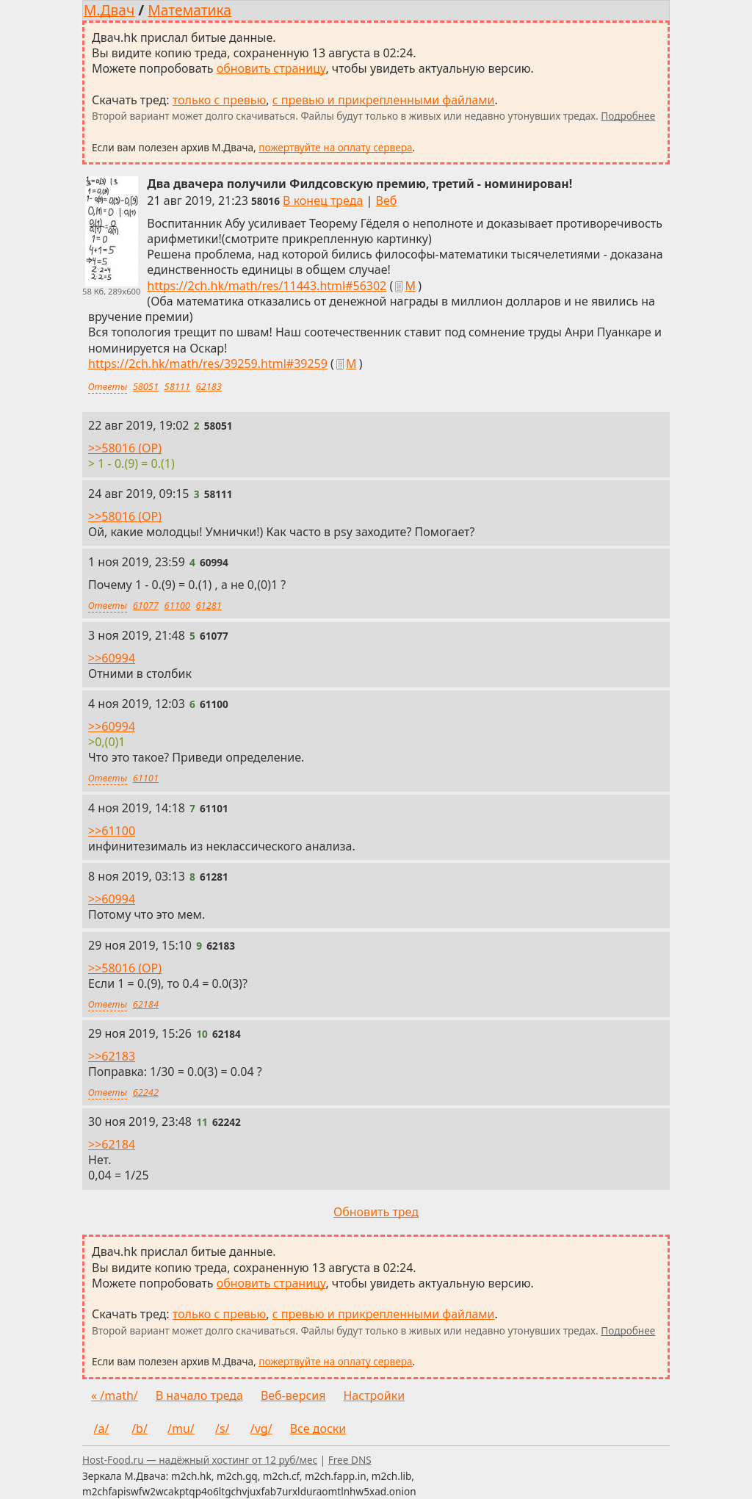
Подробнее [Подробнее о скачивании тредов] (628, 116)
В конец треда (323, 200)
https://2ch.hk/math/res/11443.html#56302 (266, 286)
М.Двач (109, 10)
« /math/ (114, 1395)
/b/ (139, 1428)
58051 (146, 386)
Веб (386, 200)
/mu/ (181, 1428)
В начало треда (199, 1395)
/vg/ (261, 1428)
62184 (146, 1004)
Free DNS (350, 1460)
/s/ (222, 1428)
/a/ (101, 1428)
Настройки (374, 1395)
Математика (189, 10)
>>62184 (111, 1144)
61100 (177, 605)
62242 (146, 1092)
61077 (146, 605)
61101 (146, 777)
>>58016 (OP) (125, 447)
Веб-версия (293, 1395)
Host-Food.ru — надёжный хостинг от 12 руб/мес (199, 1460)
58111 (177, 386)
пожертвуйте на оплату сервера (335, 147)
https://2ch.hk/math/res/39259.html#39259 (208, 363)
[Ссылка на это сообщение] (265, 201)
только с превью (220, 100)
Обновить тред (376, 1212)
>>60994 (111, 657)
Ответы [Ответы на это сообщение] (107, 386)
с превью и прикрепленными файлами (383, 100)
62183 (209, 386)
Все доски (318, 1428)
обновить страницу (271, 68)
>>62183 (111, 1056)
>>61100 (111, 831)
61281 (209, 605)
